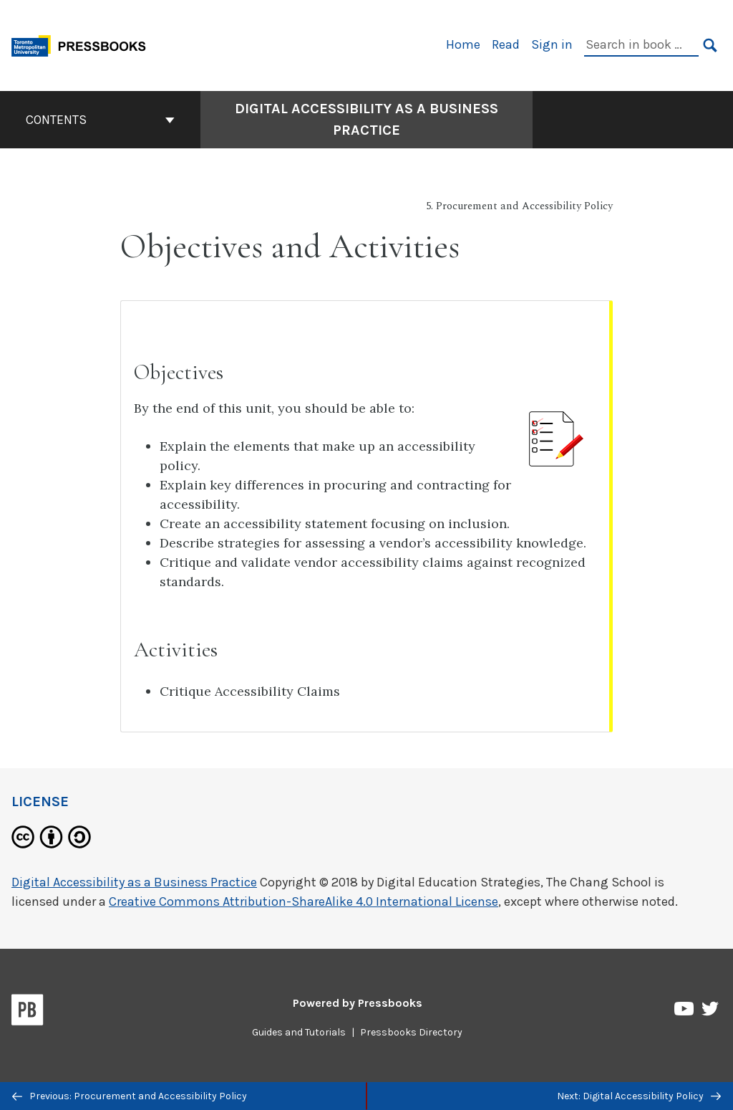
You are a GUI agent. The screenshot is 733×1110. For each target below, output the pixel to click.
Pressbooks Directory (411, 1032)
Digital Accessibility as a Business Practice (134, 882)
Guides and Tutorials (299, 1032)
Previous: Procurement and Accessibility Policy (129, 1096)
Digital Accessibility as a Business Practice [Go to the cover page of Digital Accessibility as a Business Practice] (366, 119)
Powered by (357, 1003)
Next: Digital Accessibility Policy (639, 1096)
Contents (100, 120)
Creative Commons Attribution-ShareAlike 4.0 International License (303, 901)
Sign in (552, 44)
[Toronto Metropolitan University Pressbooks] (83, 44)
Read (506, 44)
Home (463, 44)
